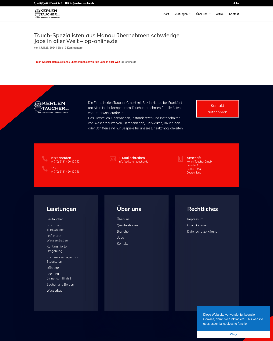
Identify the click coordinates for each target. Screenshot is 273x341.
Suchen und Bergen (60, 284)
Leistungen (181, 14)
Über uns (201, 14)
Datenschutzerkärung (202, 231)
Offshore (53, 268)
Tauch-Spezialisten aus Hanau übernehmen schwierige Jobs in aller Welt (77, 61)
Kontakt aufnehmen (217, 108)
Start (166, 14)
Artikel (220, 14)
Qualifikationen (127, 225)
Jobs (236, 3)
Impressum (195, 219)
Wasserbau (55, 290)
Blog (60, 47)
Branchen (123, 231)
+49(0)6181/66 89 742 (49, 3)
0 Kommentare (73, 47)
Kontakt (234, 14)
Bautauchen (55, 219)
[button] (249, 324)
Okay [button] (233, 334)
